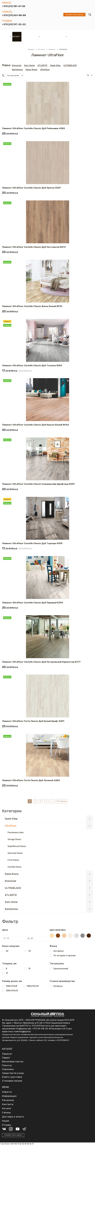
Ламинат (7, 1054)
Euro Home (11, 902)
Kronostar (10, 881)
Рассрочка (46, 36)
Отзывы (82, 36)
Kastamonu (11, 909)
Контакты (7, 1104)
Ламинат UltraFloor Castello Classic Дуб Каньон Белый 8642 (35, 424)
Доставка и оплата (72, 36)
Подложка (8, 1069)
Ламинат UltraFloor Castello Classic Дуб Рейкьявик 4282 (33, 128)
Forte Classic (13, 860)
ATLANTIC (11, 895)
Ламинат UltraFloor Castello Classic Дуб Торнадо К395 (32, 543)
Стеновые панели (12, 1081)
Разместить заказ (74, 15)
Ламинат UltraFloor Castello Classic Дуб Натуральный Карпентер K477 (41, 662)
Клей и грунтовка (12, 1077)
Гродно (7, 20)
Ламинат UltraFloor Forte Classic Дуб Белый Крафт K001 (33, 721)
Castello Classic (15, 867)
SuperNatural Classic (17, 846)
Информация (59, 36)
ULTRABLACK (13, 888)
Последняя (61, 801)
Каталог (16, 36)
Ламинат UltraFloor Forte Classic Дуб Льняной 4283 (31, 780)
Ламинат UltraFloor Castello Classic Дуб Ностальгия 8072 (34, 247)
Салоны (5, 36)
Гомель (7, 11)
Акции (35, 36)
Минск (6, 2)
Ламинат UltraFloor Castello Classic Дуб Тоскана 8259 (32, 365)
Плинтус (7, 1065)
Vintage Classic (14, 839)
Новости (27, 36)
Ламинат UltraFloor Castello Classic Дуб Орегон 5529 (31, 187)
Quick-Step (11, 818)
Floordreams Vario (16, 832)
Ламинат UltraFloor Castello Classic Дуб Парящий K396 (32, 602)
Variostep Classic (15, 853)
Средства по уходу (13, 1073)
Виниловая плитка (12, 1061)
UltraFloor (10, 825)
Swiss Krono (12, 874)
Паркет (6, 1057)
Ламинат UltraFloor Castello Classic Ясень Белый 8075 (32, 306)
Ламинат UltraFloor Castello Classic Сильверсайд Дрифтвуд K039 (38, 484)
